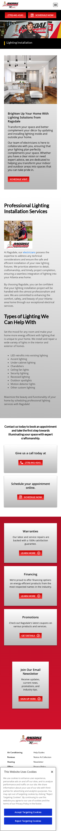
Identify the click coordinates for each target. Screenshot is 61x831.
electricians (29, 252)
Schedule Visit (18, 179)
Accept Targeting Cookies (28, 812)
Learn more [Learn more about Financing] (30, 595)
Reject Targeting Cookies (28, 820)
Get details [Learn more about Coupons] (30, 635)
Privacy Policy (40, 767)
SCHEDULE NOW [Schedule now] (30, 497)
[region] (28, 799)
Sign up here (30, 698)
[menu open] (55, 5)
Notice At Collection (42, 757)
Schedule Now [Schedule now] (42, 15)
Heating (11, 762)
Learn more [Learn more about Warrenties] (30, 553)
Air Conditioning (14, 752)
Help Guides (39, 752)
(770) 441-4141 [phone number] (15, 15)
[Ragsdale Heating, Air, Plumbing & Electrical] (10, 5)
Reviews (11, 757)
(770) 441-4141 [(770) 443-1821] (30, 462)
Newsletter (38, 762)
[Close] (52, 771)
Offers (10, 767)
